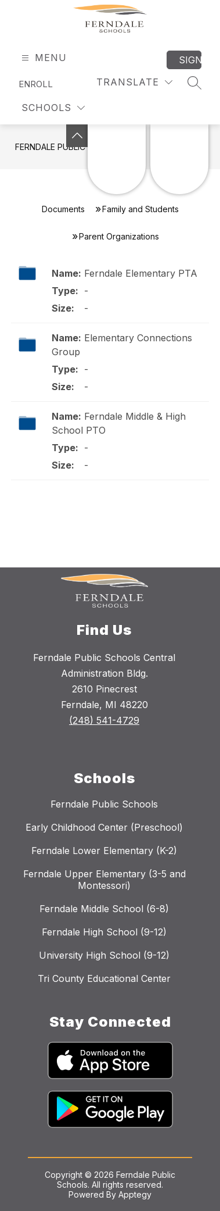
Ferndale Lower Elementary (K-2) (104, 850)
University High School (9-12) (104, 955)
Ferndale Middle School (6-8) (104, 908)
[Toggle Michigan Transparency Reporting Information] (77, 135)
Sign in (190, 60)
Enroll (36, 84)
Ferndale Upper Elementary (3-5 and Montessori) (104, 879)
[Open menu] (43, 58)
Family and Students (140, 209)
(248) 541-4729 (104, 720)
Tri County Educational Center (104, 978)
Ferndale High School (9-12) (104, 932)
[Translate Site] (134, 82)
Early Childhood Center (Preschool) (104, 827)
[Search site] (194, 83)
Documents (63, 209)
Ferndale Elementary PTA (140, 273)
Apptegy (135, 1194)
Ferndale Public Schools (104, 804)
